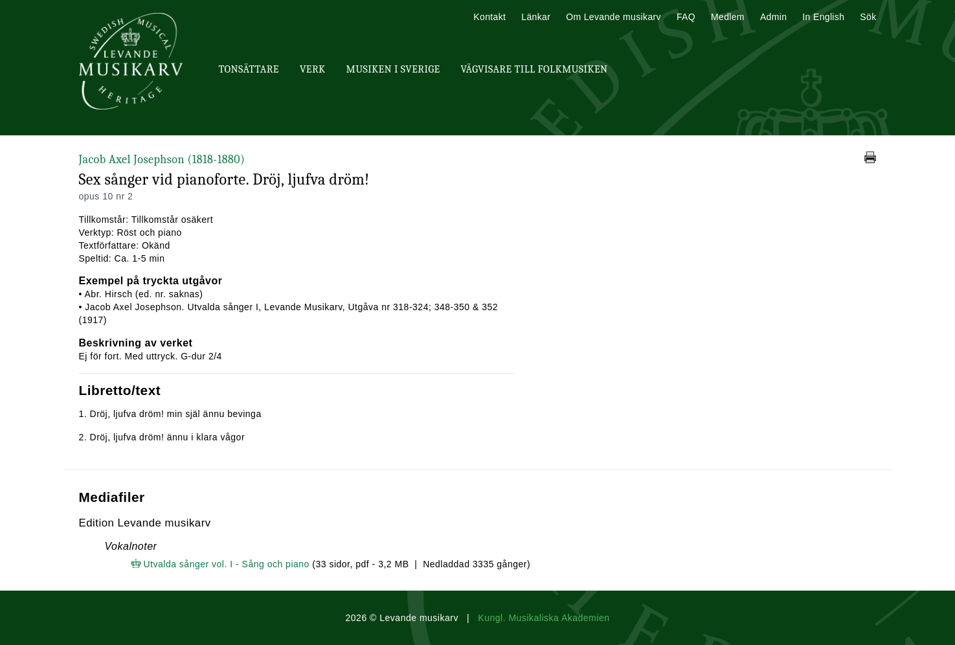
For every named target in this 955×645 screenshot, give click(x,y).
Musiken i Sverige (393, 69)
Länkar (535, 17)
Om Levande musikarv (613, 17)
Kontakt (489, 17)
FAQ (686, 17)
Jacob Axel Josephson (162, 159)
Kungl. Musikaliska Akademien (543, 618)
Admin (773, 17)
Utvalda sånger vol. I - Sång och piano (226, 564)
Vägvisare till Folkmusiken (533, 69)
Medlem (728, 17)
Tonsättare (249, 69)
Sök (868, 17)
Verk (313, 69)
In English (823, 17)
